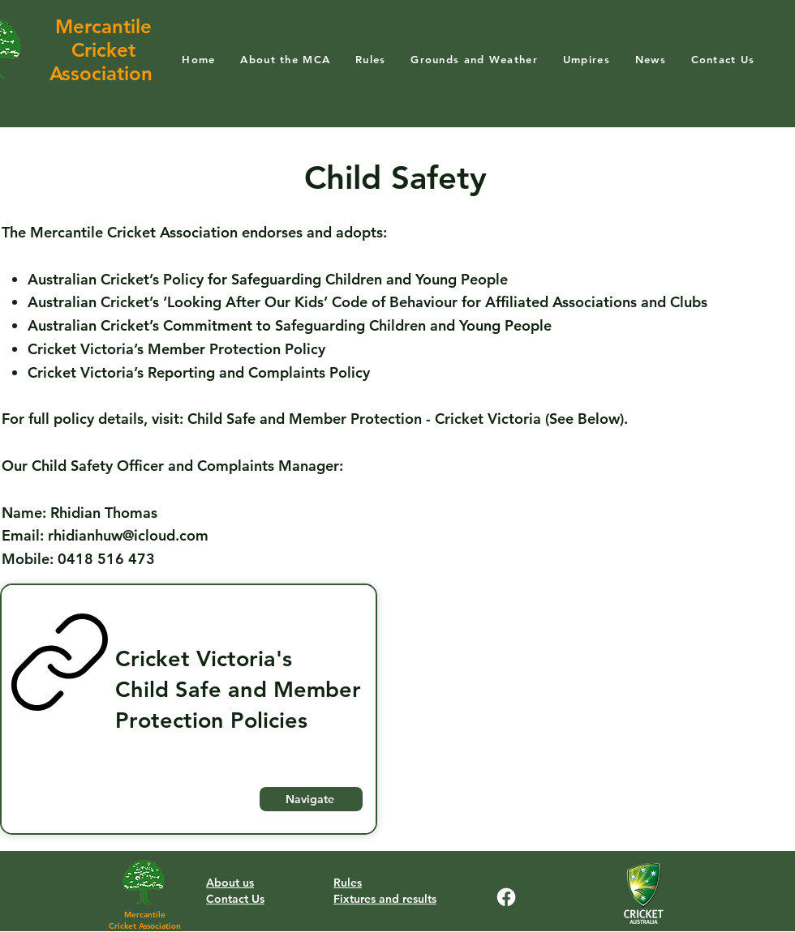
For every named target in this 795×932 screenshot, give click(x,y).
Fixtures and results (384, 898)
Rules (347, 882)
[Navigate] (311, 799)
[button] (285, 58)
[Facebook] (506, 897)
